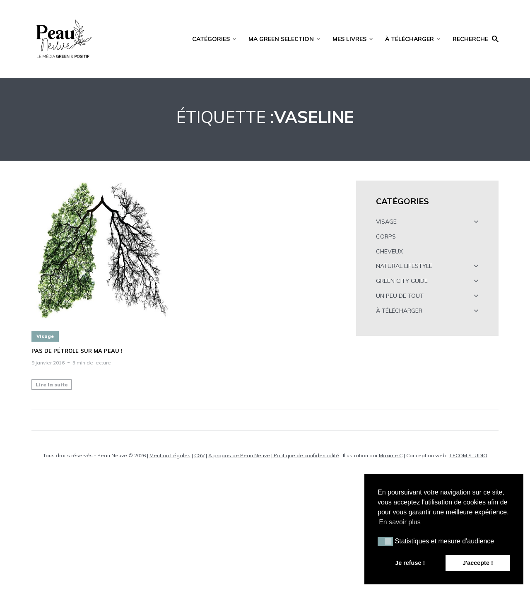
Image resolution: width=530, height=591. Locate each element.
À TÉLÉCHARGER (409, 39)
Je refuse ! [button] (410, 563)
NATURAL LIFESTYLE (404, 266)
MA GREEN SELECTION (281, 39)
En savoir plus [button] (400, 522)
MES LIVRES (349, 39)
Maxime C (390, 455)
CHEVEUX (389, 251)
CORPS (386, 236)
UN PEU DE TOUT (400, 295)
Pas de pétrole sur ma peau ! (76, 351)
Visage (45, 336)
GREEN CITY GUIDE (402, 281)
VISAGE (386, 221)
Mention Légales (169, 455)
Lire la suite (52, 384)
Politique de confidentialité (305, 455)
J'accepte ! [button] (478, 563)
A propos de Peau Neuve (239, 455)
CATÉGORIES (211, 39)
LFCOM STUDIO (468, 455)
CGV (199, 455)
